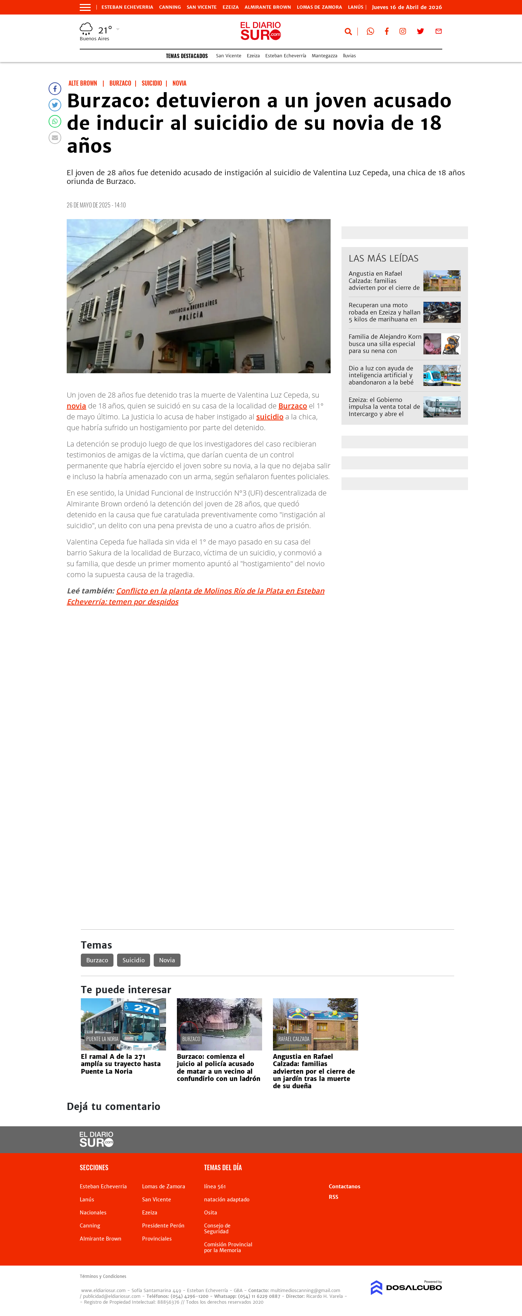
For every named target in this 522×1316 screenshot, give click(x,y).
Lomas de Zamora (319, 7)
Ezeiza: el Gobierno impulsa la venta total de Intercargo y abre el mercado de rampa (384, 410)
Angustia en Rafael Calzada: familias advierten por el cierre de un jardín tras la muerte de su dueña (384, 287)
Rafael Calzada (294, 1038)
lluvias (349, 55)
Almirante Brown (268, 7)
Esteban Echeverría (285, 55)
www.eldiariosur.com (103, 1290)
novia (76, 406)
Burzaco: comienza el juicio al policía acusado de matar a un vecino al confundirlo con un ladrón (218, 1068)
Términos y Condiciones (103, 1276)
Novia (167, 960)
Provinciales (157, 1238)
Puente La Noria (102, 1038)
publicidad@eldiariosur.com (112, 1296)
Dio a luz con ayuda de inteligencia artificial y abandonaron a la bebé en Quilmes (381, 379)
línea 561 (215, 1186)
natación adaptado (226, 1199)
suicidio (269, 416)
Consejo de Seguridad (217, 1228)
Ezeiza (231, 7)
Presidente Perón (163, 1225)
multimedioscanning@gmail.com (305, 1290)
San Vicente (202, 7)
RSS (333, 1197)
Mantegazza (324, 55)
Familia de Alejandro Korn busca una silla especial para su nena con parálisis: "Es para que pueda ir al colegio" (385, 350)
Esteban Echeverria (127, 7)
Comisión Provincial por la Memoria (228, 1247)
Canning (170, 7)
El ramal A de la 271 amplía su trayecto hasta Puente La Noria (121, 1064)
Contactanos (344, 1186)
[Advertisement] (267, 663)
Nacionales (93, 1212)
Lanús (87, 1199)
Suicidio (134, 960)
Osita (210, 1212)
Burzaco (292, 406)
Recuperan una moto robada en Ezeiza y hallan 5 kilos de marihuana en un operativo (384, 315)
